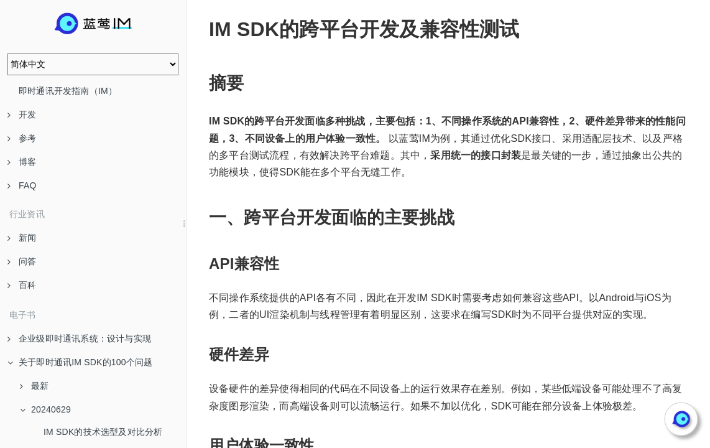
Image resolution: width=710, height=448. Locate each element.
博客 (21, 162)
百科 (21, 285)
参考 (21, 138)
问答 (21, 261)
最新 (34, 386)
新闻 (21, 238)
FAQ (22, 185)
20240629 (45, 409)
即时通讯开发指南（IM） (68, 91)
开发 (21, 114)
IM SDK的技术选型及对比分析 (103, 432)
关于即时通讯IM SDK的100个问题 (79, 362)
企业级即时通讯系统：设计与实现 (79, 338)
